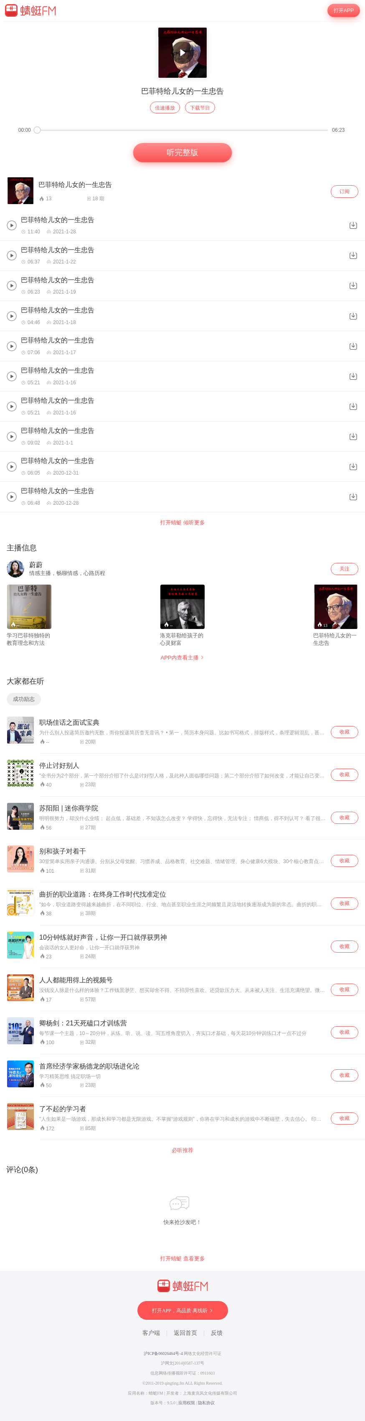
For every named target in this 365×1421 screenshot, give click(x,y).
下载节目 (200, 108)
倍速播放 (165, 108)
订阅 (345, 191)
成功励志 (24, 699)
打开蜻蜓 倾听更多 (182, 522)
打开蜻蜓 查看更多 (182, 1258)
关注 (345, 569)
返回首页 (185, 1333)
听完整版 (182, 152)
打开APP (343, 11)
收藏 (345, 732)
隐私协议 (206, 1403)
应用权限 (186, 1403)
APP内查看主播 (182, 657)
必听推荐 (182, 1150)
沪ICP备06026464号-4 (163, 1353)
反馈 (217, 1333)
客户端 (151, 1333)
